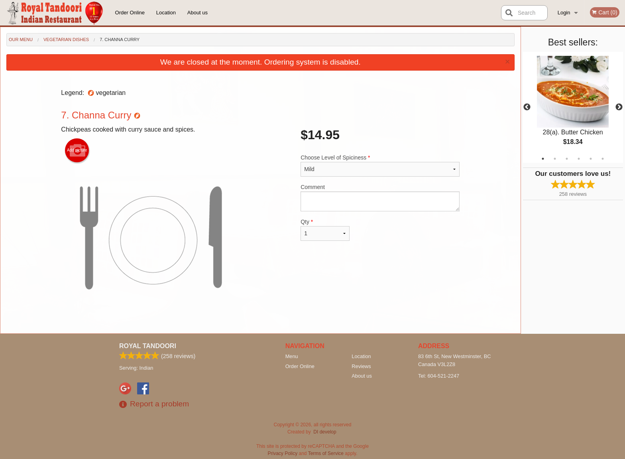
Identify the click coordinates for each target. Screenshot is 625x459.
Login (564, 13)
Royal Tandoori (147, 346)
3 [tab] (567, 159)
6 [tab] (603, 159)
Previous (527, 107)
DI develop (324, 432)
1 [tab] (543, 159)
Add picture (77, 150)
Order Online (130, 13)
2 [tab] (555, 159)
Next (619, 107)
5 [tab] (591, 159)
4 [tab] (579, 159)
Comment (380, 197)
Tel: (438, 376)
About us (197, 13)
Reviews (361, 366)
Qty (325, 230)
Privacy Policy (283, 453)
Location (166, 13)
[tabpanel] (573, 107)
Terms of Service (326, 453)
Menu (291, 356)
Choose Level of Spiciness (380, 165)
